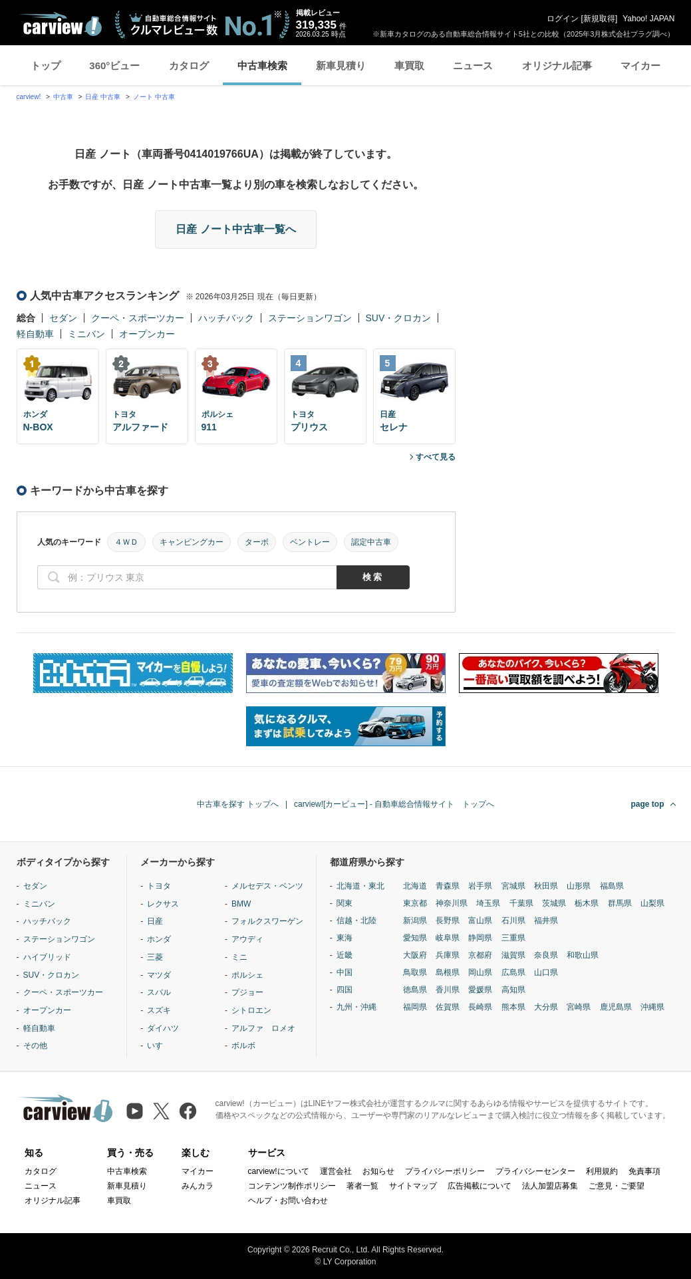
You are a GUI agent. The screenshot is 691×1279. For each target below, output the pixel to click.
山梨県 (652, 903)
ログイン (563, 18)
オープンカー (147, 334)
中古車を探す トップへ (238, 804)
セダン (63, 318)
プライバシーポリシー (445, 1171)
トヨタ (159, 886)
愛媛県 (480, 989)
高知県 (513, 989)
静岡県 (480, 937)
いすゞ (159, 1045)
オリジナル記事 (557, 65)
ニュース (473, 65)
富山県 (480, 920)
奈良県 (546, 955)
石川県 (513, 920)
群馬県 (620, 903)
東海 (344, 937)
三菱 (155, 957)
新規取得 (599, 18)
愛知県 (415, 937)
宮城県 (513, 886)
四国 (344, 989)
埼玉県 (488, 903)
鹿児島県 (616, 1007)
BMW (241, 904)
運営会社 (336, 1171)
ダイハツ (163, 1028)
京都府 (480, 955)
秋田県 (546, 886)
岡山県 (480, 972)
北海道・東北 (360, 886)
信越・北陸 (356, 920)
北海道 (415, 886)
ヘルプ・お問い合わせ (288, 1200)
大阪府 (415, 955)
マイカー (640, 65)
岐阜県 (448, 937)
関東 (344, 903)
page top (647, 804)
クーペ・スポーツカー (137, 318)
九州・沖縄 (356, 1007)
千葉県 (521, 903)
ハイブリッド (47, 957)
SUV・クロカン (399, 318)
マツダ (159, 975)
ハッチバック (226, 318)
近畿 (344, 955)
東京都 (415, 903)
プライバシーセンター (535, 1171)
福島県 (612, 886)
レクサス (163, 904)
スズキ (159, 1010)
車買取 (409, 65)
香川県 (448, 989)
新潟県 (415, 920)
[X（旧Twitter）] (161, 1111)
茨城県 (554, 903)
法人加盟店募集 (550, 1186)
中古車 (63, 96)
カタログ (189, 65)
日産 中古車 (102, 96)
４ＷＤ (126, 542)
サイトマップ (413, 1186)
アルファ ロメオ (263, 1028)
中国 (344, 972)
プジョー (247, 992)
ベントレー (310, 542)
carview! (29, 96)
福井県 (546, 920)
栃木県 (587, 903)
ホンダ (159, 939)
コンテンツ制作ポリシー (292, 1186)
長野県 (448, 920)
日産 (155, 921)
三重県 (513, 937)
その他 (35, 1045)
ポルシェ (247, 975)
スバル (159, 992)
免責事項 (644, 1171)
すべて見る (436, 457)
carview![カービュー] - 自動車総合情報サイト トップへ (394, 804)
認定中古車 (371, 542)
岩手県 (480, 886)
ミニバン (86, 334)
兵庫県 (448, 955)
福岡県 (415, 1007)
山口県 (546, 972)
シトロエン (251, 1010)
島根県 (448, 972)
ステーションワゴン (310, 318)
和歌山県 (583, 955)
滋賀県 (513, 955)
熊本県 (513, 1007)
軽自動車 (35, 334)
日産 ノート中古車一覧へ (235, 229)
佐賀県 (448, 1007)
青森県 (448, 886)
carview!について (278, 1171)
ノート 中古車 (154, 96)
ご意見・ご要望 (616, 1186)
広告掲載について (479, 1186)
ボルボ (243, 1045)
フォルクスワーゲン (267, 921)
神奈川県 (452, 903)
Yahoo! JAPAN (648, 18)
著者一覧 (362, 1186)
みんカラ (197, 1186)
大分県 (546, 1007)
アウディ (247, 939)
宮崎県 (579, 1007)
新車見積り (341, 65)
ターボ (257, 542)
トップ (46, 65)
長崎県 (480, 1007)
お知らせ (378, 1171)
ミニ (239, 957)
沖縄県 (652, 1007)
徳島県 (415, 989)
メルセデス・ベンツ (267, 886)
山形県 (579, 886)
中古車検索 (262, 65)
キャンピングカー (191, 542)
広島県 (513, 972)
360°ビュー (114, 65)
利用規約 (602, 1171)
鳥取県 (415, 972)
